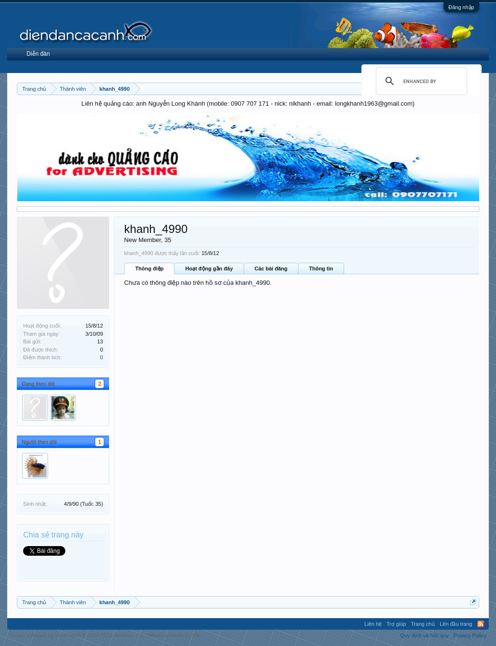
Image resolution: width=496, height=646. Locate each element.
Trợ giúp (396, 624)
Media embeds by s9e (175, 635)
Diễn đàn (38, 53)
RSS (480, 624)
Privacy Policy (469, 635)
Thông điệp (149, 268)
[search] (420, 81)
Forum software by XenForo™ (77, 635)
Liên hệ (373, 624)
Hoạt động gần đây (209, 268)
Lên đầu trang (456, 624)
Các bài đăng (271, 268)
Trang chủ (423, 624)
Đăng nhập (461, 7)
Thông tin (321, 268)
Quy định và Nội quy (424, 635)
